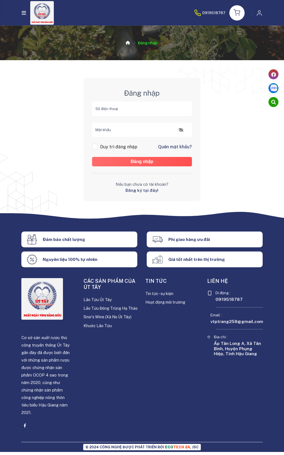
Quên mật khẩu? (175, 147)
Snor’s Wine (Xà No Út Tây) (109, 326)
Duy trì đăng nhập (118, 147)
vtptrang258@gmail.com (237, 324)
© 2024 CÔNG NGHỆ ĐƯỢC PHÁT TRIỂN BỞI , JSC (142, 450)
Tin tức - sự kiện (160, 296)
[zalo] (273, 88)
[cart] (273, 102)
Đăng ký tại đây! (142, 193)
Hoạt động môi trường (166, 305)
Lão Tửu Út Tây (98, 303)
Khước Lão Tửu (98, 335)
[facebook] (273, 74)
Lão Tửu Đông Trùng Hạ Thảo (106, 314)
